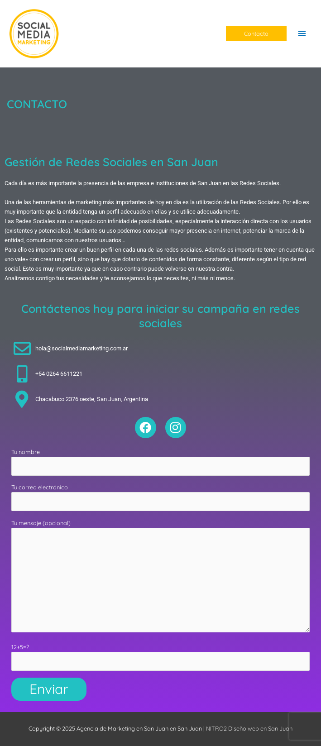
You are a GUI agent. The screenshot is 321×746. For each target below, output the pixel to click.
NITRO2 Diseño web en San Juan (249, 728)
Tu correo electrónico (160, 497)
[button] (256, 33)
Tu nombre (160, 462)
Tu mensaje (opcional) (160, 577)
